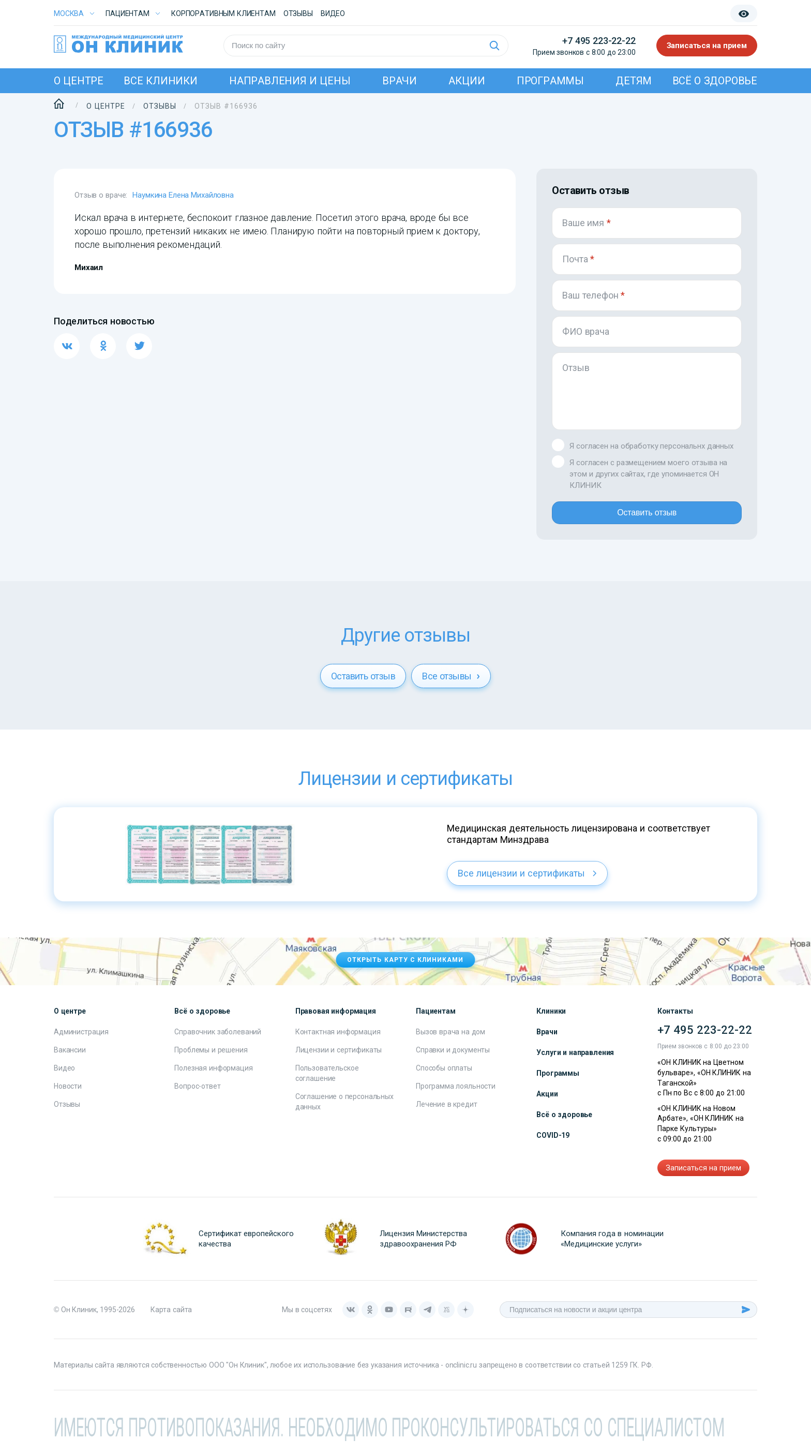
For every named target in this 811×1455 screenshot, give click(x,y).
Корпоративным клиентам (223, 13)
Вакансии (70, 1058)
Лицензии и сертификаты (338, 1058)
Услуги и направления (575, 1061)
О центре (78, 81)
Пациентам (127, 13)
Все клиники (160, 81)
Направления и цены (290, 81)
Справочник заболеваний (217, 1040)
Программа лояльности (455, 1094)
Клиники (551, 1019)
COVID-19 (552, 1143)
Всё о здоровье (714, 81)
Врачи (399, 81)
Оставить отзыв (646, 517)
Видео (64, 1076)
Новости (68, 1094)
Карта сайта (171, 1318)
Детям (633, 81)
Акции (466, 81)
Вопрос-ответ (197, 1094)
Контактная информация (338, 1040)
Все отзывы (451, 684)
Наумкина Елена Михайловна (183, 195)
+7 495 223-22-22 (598, 40)
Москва (69, 13)
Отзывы (298, 13)
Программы (550, 81)
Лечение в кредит (446, 1112)
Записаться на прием (707, 45)
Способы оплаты (444, 1076)
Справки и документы (453, 1058)
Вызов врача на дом (450, 1040)
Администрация (81, 1040)
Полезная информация (213, 1076)
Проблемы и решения (210, 1058)
